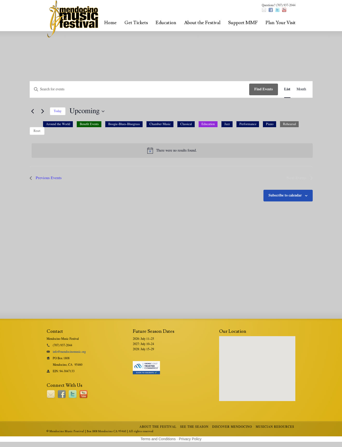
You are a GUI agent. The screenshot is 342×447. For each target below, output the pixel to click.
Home (110, 23)
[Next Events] (43, 111)
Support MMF (243, 23)
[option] (58, 124)
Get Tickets (136, 23)
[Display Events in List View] (287, 89)
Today (57, 111)
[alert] (172, 150)
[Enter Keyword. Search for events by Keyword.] (139, 89)
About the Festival (202, 23)
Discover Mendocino (232, 426)
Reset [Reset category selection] (37, 130)
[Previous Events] (33, 111)
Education (166, 23)
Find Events (263, 89)
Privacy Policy (190, 439)
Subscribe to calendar (285, 195)
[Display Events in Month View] (301, 89)
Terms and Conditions (158, 439)
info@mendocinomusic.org (69, 351)
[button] (171, 125)
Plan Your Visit (281, 23)
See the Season (194, 426)
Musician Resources (275, 426)
